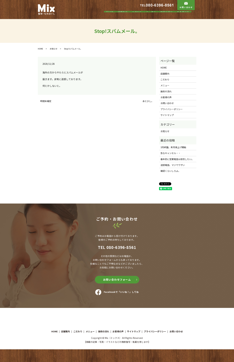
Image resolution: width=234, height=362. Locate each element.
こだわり (137, 16)
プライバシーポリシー (171, 109)
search (195, 16)
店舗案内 (123, 16)
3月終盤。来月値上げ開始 (173, 147)
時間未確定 (45, 101)
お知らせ (53, 48)
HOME (109, 16)
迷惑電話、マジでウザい (172, 165)
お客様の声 (183, 16)
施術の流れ (166, 16)
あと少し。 (148, 101)
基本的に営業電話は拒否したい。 (177, 159)
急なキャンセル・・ (170, 153)
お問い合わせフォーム (117, 279)
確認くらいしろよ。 (170, 170)
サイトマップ (167, 115)
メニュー (151, 16)
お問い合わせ (167, 103)
